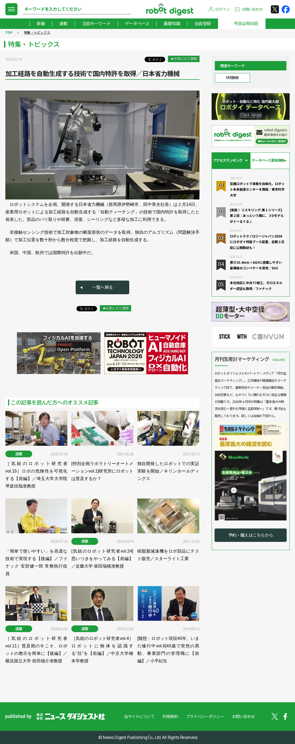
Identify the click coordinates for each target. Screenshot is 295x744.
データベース (137, 24)
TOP (9, 32)
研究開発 (232, 77)
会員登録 (202, 24)
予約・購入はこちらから (250, 535)
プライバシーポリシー (205, 716)
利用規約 (170, 716)
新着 (41, 24)
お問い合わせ (252, 9)
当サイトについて (139, 716)
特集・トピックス (37, 32)
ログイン (222, 9)
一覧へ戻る (102, 287)
